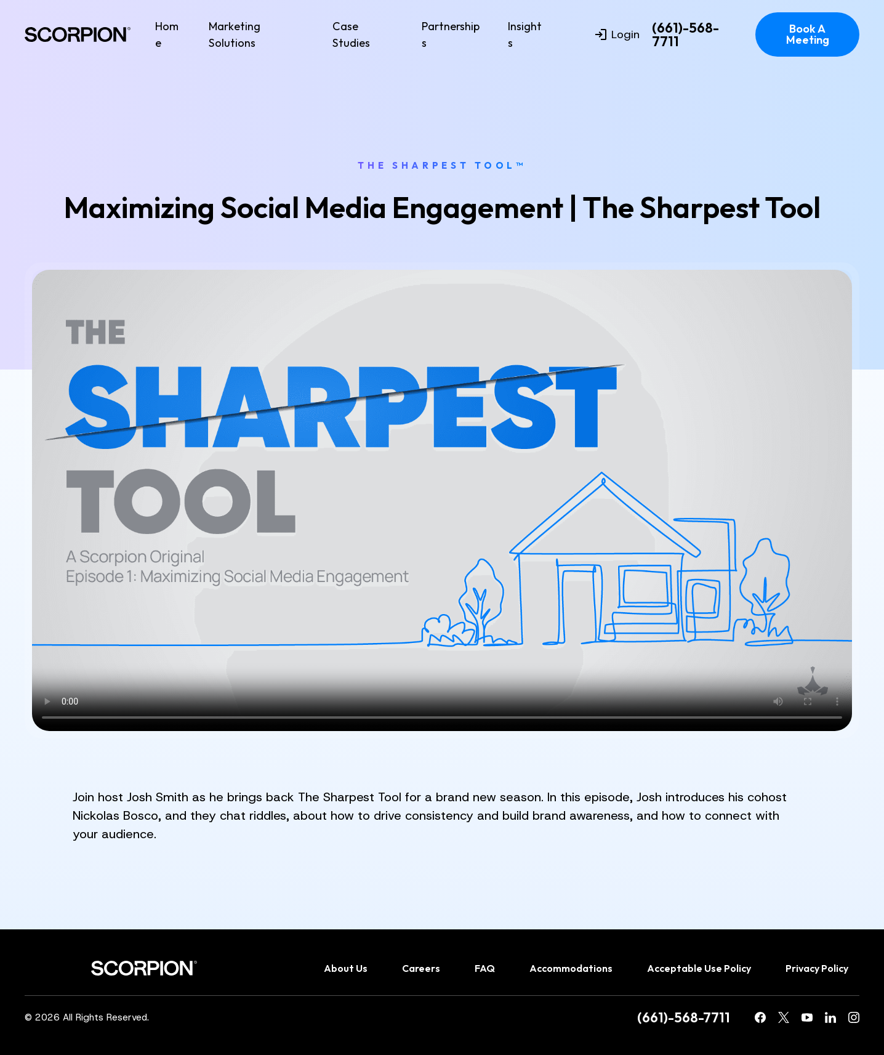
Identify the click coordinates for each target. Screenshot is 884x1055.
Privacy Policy (817, 968)
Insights (525, 34)
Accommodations (571, 968)
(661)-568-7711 (685, 35)
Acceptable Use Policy (699, 968)
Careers (421, 968)
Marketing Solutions (234, 34)
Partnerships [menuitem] (451, 34)
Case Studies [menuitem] (351, 34)
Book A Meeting (807, 34)
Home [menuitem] (167, 34)
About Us (346, 968)
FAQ (485, 968)
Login (617, 34)
